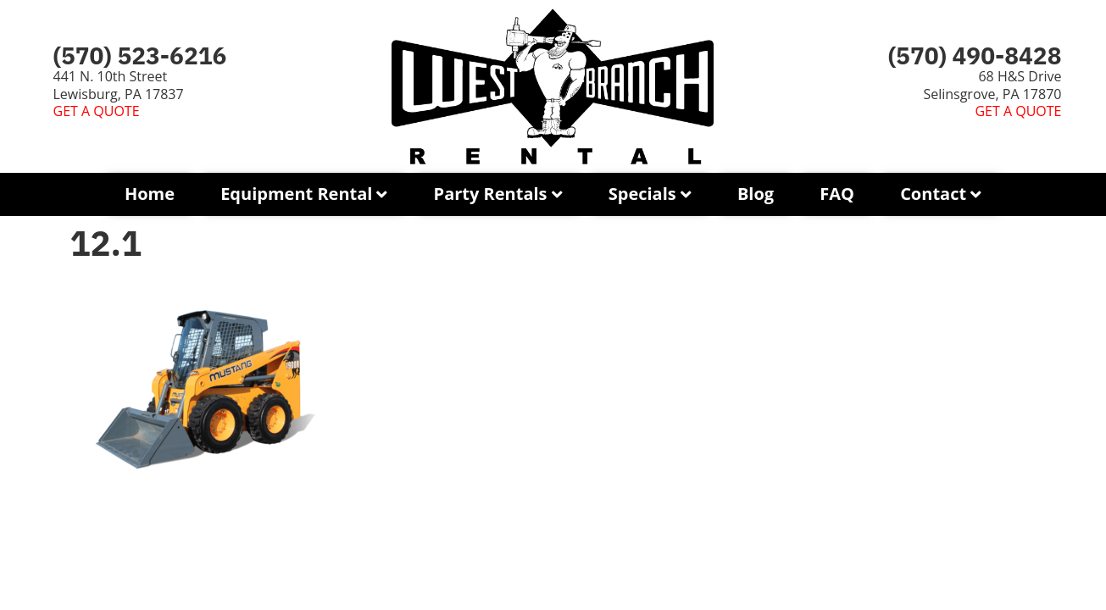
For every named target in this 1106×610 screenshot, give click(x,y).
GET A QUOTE (96, 111)
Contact (933, 193)
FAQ (837, 193)
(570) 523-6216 (140, 55)
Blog (755, 193)
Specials (642, 193)
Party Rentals (490, 193)
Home (150, 193)
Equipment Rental (296, 193)
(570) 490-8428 (975, 55)
